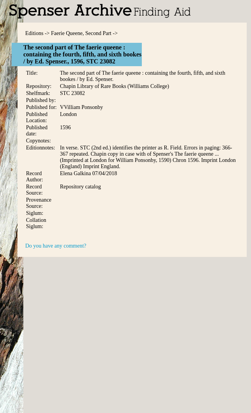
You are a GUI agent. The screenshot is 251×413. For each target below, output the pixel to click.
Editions (34, 33)
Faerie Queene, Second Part (81, 33)
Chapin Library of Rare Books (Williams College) (114, 86)
